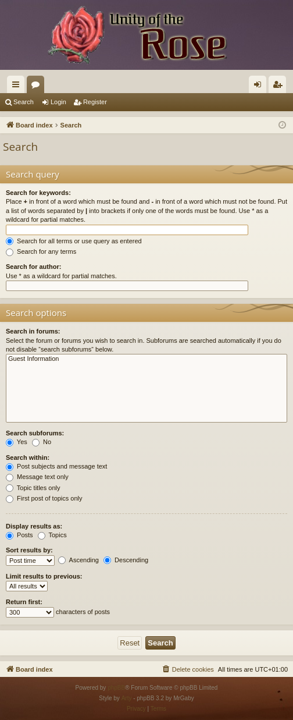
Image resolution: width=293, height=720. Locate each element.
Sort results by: (29, 550)
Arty (127, 698)
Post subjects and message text (56, 466)
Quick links (18, 86)
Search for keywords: (38, 192)
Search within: (27, 457)
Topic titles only (33, 487)
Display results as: (34, 526)
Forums (37, 86)
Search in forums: (33, 331)
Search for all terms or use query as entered (74, 240)
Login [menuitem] (260, 86)
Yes (16, 441)
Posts (19, 534)
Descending (125, 559)
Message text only (37, 476)
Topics (52, 534)
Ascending (78, 559)
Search (23, 101)
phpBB (116, 687)
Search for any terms (41, 251)
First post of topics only (44, 498)
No (41, 441)
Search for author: (33, 266)
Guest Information (146, 359)
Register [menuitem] (280, 86)
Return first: (24, 601)
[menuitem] (188, 669)
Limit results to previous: (44, 576)
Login (58, 101)
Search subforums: (35, 433)
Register (95, 101)
